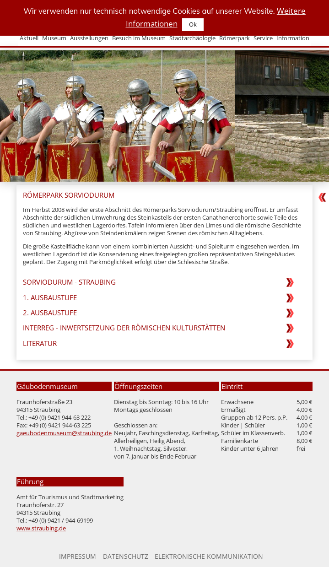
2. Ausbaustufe (50, 313)
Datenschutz (125, 556)
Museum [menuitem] (54, 38)
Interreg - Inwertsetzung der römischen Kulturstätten (124, 328)
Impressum (77, 556)
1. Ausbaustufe (50, 297)
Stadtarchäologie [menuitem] (192, 38)
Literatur (40, 343)
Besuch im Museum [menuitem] (139, 38)
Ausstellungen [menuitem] (89, 38)
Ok (193, 24)
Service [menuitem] (263, 38)
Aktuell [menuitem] (29, 38)
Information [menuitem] (292, 38)
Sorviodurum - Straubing (69, 282)
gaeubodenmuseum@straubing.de (64, 433)
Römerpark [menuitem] (234, 38)
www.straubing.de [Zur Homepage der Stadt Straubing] (41, 528)
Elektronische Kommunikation (209, 556)
